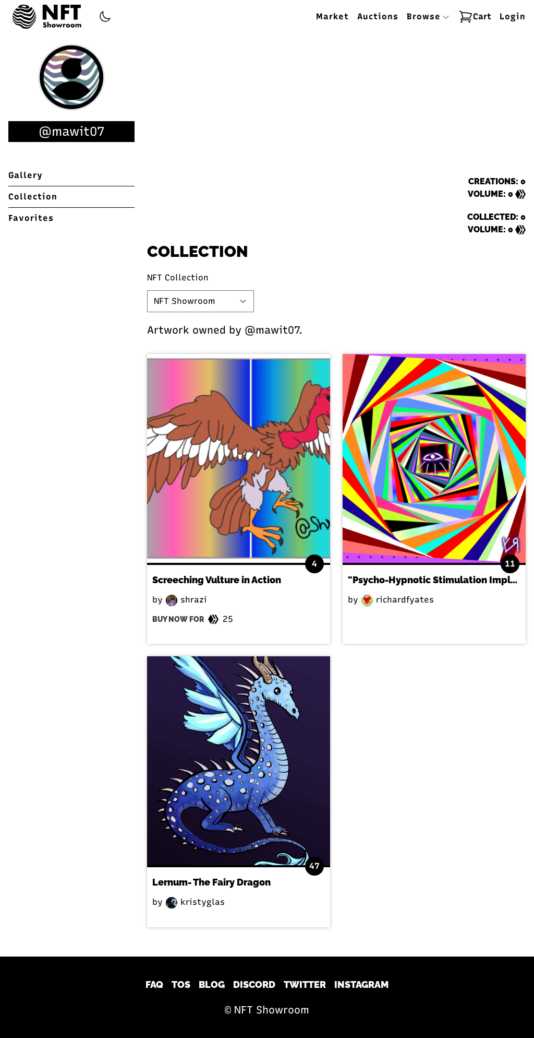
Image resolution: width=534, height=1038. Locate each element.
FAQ (154, 984)
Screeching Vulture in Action (216, 579)
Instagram (361, 984)
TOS (181, 984)
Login (513, 16)
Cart (474, 16)
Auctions (377, 16)
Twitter (305, 984)
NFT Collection (178, 277)
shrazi (186, 600)
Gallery (25, 175)
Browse (428, 16)
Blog (212, 984)
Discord (254, 984)
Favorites (31, 218)
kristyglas (195, 902)
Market (332, 16)
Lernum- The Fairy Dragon (211, 882)
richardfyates (397, 600)
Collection (32, 197)
